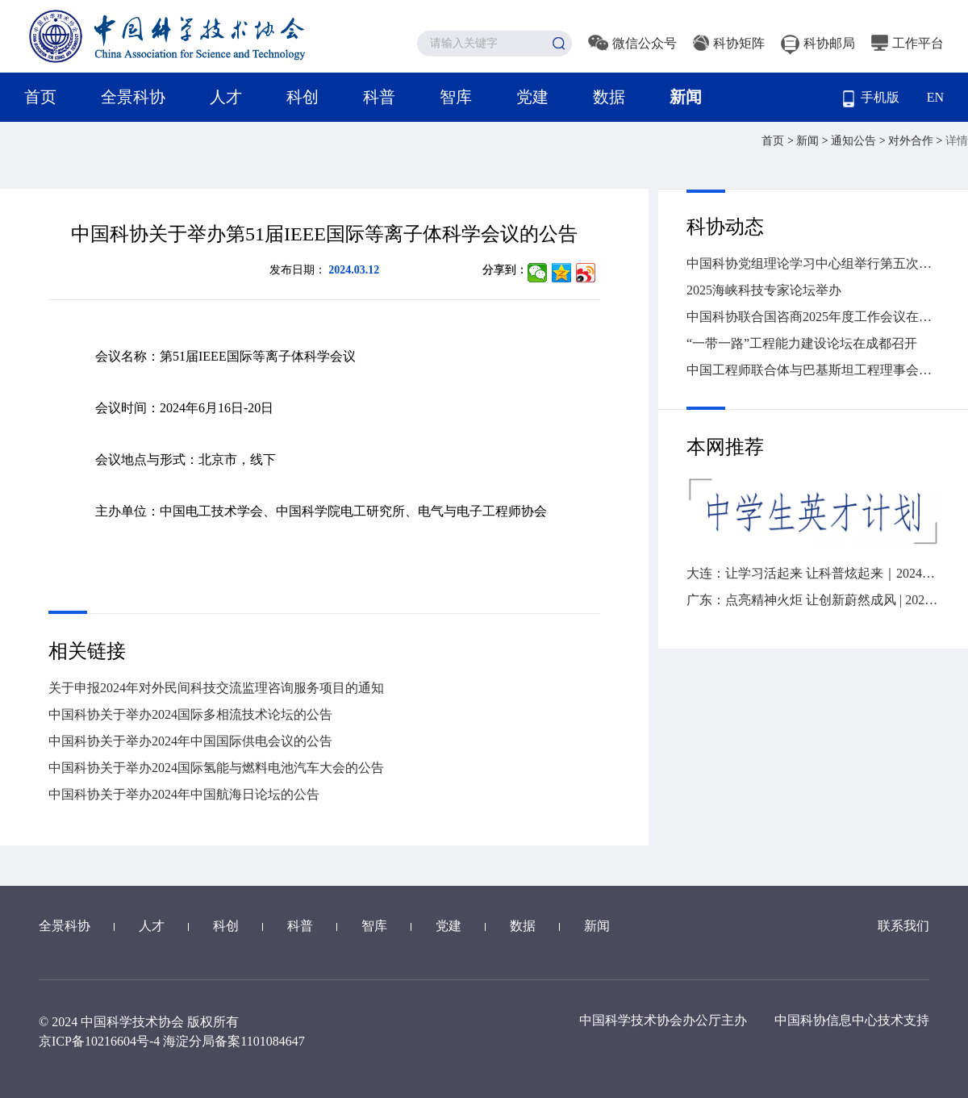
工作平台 (907, 43)
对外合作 (912, 141)
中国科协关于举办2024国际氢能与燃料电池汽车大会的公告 (216, 767)
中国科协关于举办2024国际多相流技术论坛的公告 (190, 714)
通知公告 (855, 141)
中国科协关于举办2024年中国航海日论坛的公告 (183, 794)
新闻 (686, 97)
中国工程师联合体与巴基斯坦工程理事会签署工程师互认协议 (813, 370)
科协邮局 (818, 43)
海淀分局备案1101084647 (233, 1041)
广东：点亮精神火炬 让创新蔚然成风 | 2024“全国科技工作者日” (813, 600)
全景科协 (133, 97)
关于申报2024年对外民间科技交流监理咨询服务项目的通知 (216, 688)
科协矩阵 (729, 43)
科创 (302, 97)
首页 (40, 97)
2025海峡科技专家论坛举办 (763, 290)
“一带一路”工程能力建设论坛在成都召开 (801, 343)
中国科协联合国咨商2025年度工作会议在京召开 (813, 317)
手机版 (871, 98)
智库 (456, 97)
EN (935, 97)
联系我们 (903, 926)
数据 (609, 97)
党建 (532, 97)
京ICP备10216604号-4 (99, 1041)
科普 (379, 97)
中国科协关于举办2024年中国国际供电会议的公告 (190, 741)
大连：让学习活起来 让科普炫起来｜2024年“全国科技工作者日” (813, 573)
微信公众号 (632, 43)
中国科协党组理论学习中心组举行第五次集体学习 (813, 263)
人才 (226, 97)
